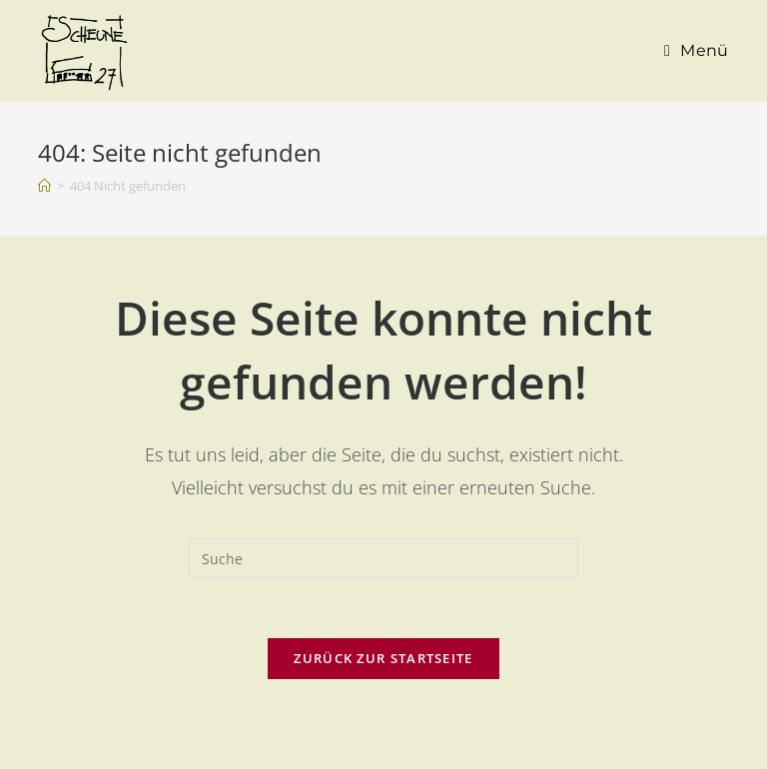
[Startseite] (44, 186)
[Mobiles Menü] (696, 51)
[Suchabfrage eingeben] (383, 558)
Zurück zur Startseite (383, 658)
